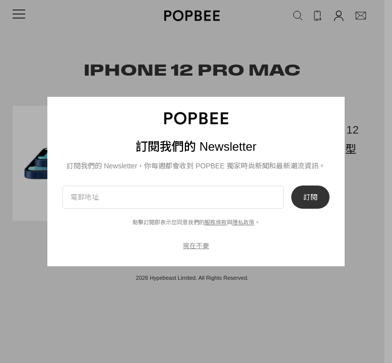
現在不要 (196, 246)
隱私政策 (243, 222)
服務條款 (216, 222)
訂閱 (310, 197)
